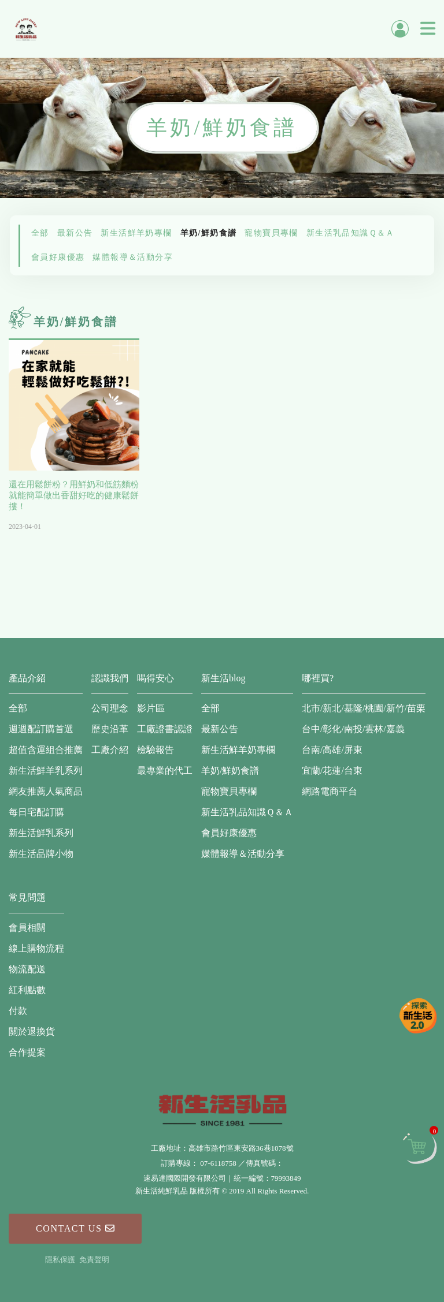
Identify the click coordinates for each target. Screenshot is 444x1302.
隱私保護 (60, 1259)
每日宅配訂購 (36, 812)
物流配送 (27, 969)
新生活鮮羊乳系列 (46, 770)
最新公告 (75, 233)
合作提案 (27, 1052)
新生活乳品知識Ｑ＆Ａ (350, 233)
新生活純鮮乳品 (26, 29)
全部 (40, 233)
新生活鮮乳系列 (41, 833)
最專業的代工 (165, 770)
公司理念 (109, 708)
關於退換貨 (32, 1031)
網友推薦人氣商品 (46, 791)
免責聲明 (94, 1259)
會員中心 (400, 29)
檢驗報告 (155, 750)
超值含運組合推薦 (46, 750)
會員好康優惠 (57, 257)
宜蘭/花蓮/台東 (332, 770)
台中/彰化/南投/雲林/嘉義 (353, 729)
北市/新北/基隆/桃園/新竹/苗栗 (364, 708)
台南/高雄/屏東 (332, 750)
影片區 (151, 708)
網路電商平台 (329, 791)
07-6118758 (218, 1163)
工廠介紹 (109, 750)
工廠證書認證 (165, 729)
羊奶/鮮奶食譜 (208, 233)
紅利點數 (27, 990)
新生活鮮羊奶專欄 (136, 233)
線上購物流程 (36, 948)
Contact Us (75, 1228)
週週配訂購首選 (41, 729)
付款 (18, 1011)
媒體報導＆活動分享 (132, 257)
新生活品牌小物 (41, 854)
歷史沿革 (109, 729)
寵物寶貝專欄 (271, 233)
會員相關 (27, 927)
